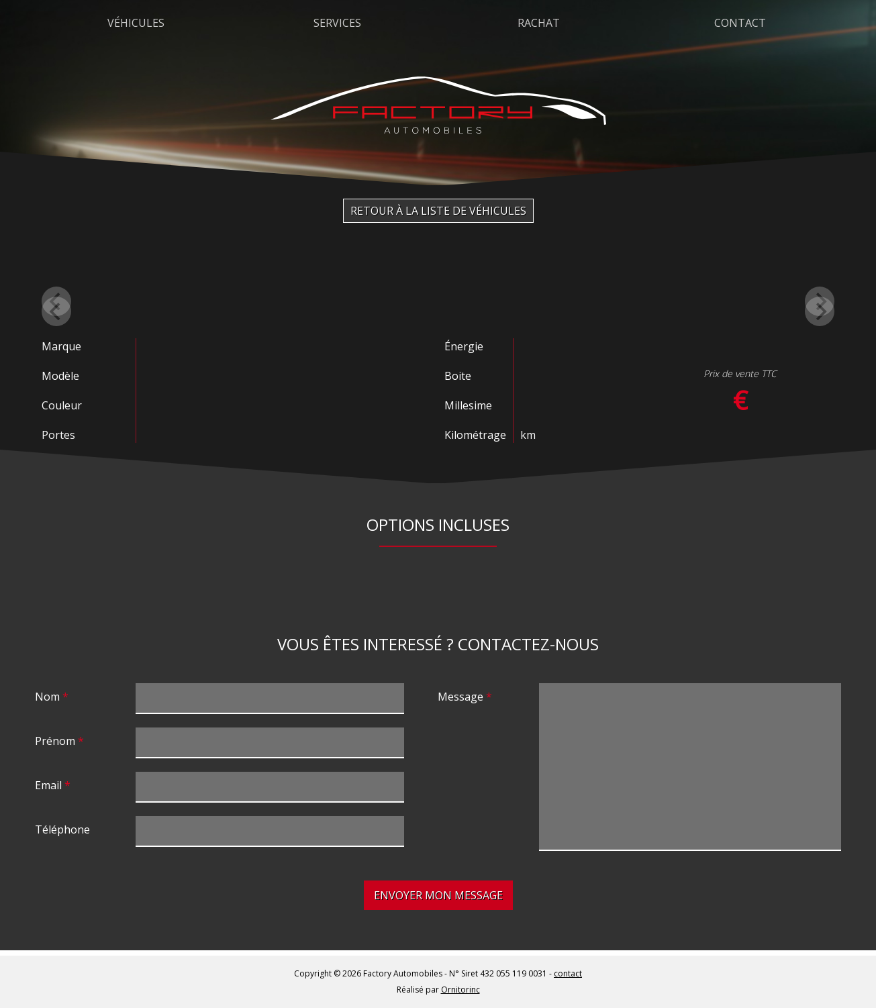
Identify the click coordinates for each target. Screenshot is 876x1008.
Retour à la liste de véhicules (438, 210)
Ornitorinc (460, 989)
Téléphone (62, 829)
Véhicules (135, 22)
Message (460, 696)
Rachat (539, 22)
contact (568, 973)
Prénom (55, 741)
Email (48, 785)
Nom (47, 696)
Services (337, 22)
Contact (740, 22)
